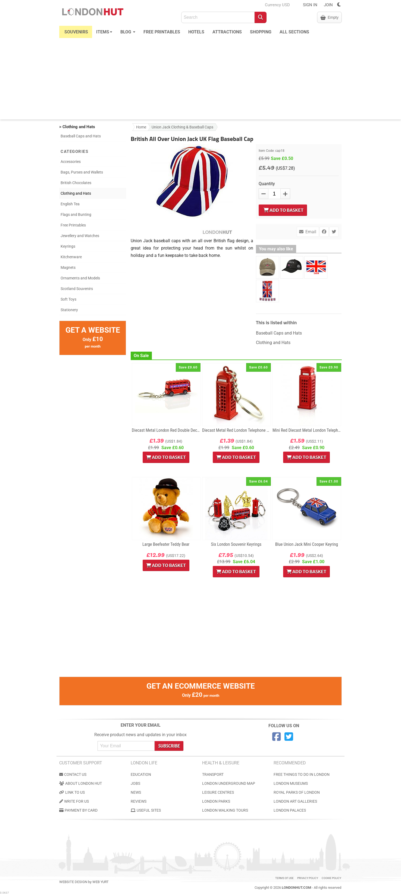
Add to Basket (283, 210)
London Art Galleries (295, 801)
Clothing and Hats (76, 193)
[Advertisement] (200, 79)
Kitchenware (71, 257)
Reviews (138, 801)
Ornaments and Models (80, 278)
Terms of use (284, 878)
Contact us (72, 774)
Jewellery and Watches (80, 236)
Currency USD (277, 4)
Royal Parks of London (297, 792)
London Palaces (290, 810)
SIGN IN (310, 4)
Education (141, 774)
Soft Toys (68, 299)
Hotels (196, 31)
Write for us (74, 801)
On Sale (141, 355)
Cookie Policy (331, 878)
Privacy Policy (307, 878)
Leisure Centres (218, 792)
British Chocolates (76, 183)
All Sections (294, 31)
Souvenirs (76, 31)
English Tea (70, 204)
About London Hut (80, 783)
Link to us (72, 792)
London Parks (216, 801)
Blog (127, 31)
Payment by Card (78, 810)
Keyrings (68, 246)
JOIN (328, 4)
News (136, 792)
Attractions (227, 31)
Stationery (69, 310)
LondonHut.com (296, 887)
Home (141, 127)
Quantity (267, 183)
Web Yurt (100, 882)
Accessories (71, 161)
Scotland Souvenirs (77, 288)
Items (104, 31)
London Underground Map (228, 783)
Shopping (260, 31)
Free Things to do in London (302, 774)
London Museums (291, 783)
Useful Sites (146, 810)
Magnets (68, 267)
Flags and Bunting (76, 214)
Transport (213, 774)
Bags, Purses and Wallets (82, 172)
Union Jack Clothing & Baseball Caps (182, 127)
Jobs (135, 783)
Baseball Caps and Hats (81, 136)
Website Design (73, 882)
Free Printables (161, 31)
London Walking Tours (225, 810)
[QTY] (274, 193)
